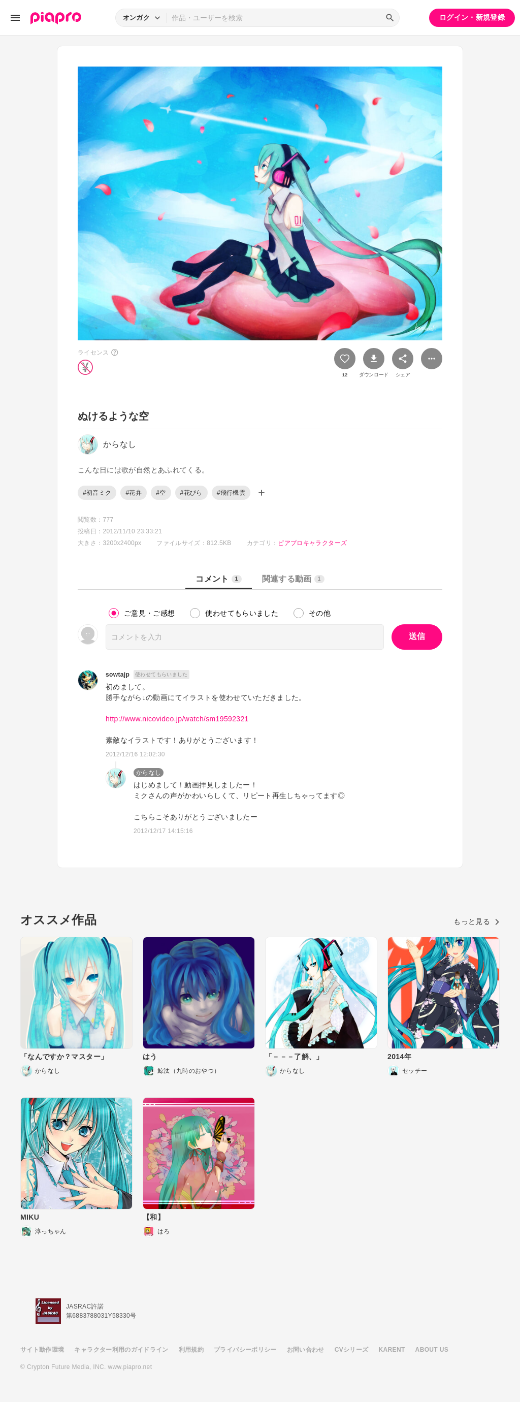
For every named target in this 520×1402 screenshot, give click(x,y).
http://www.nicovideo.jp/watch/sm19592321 (177, 719)
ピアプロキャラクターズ (312, 543)
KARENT (392, 1349)
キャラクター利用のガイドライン (121, 1349)
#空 (161, 492)
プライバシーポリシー (245, 1349)
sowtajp (117, 674)
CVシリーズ (352, 1349)
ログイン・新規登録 (472, 17)
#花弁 (133, 492)
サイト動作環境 (42, 1349)
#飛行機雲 (231, 492)
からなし (148, 772)
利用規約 (191, 1349)
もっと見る (476, 921)
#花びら (191, 492)
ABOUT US (431, 1349)
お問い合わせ (305, 1349)
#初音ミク (97, 492)
